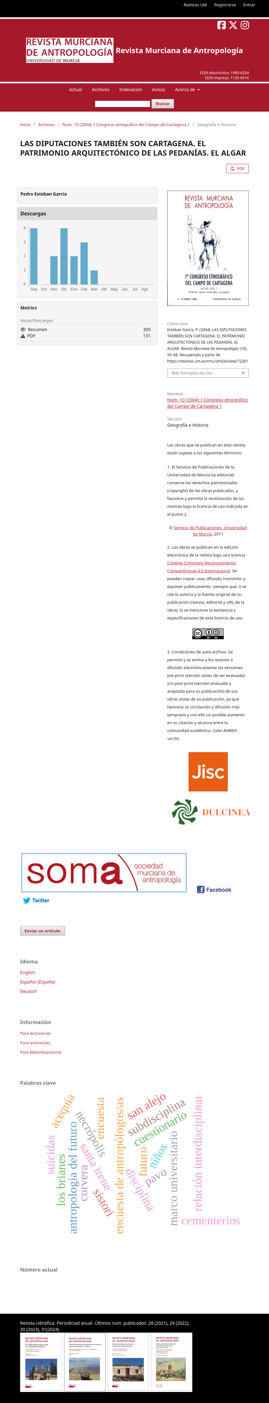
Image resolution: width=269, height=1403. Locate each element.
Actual (75, 89)
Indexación (130, 89)
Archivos (100, 89)
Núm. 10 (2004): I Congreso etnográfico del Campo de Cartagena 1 (125, 124)
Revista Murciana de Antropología (179, 50)
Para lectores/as (35, 1033)
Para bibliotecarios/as (41, 1052)
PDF (240, 168)
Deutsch (28, 991)
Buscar (163, 103)
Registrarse (225, 5)
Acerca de (185, 89)
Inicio (25, 124)
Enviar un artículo (43, 931)
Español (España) (37, 982)
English (27, 972)
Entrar (249, 5)
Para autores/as (35, 1042)
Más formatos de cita (192, 373)
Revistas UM (195, 5)
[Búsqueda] (122, 104)
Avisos (158, 89)
